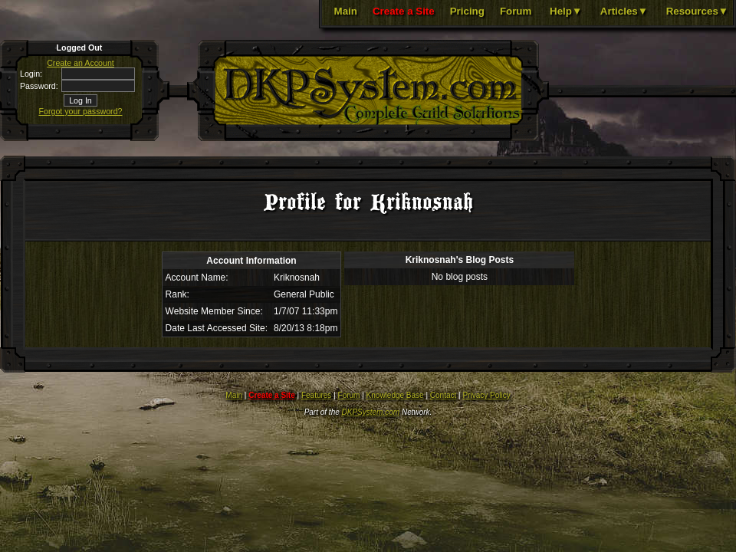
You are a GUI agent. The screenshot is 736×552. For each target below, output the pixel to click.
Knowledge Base (395, 395)
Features (316, 395)
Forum (515, 11)
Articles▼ (624, 11)
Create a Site (404, 11)
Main (345, 11)
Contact (443, 395)
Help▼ (566, 11)
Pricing (467, 11)
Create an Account (80, 62)
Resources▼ (697, 11)
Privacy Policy (486, 395)
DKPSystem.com (371, 412)
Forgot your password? (81, 111)
